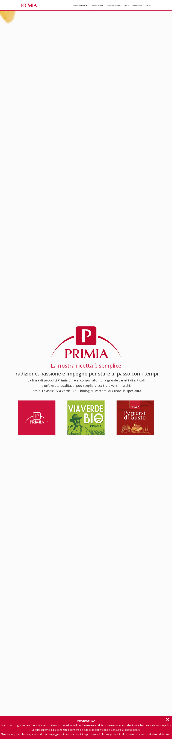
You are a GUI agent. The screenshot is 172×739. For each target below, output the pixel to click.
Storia (126, 5)
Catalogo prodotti (97, 5)
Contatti (148, 5)
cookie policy (132, 729)
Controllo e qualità (114, 5)
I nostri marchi (80, 5)
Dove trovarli (137, 5)
